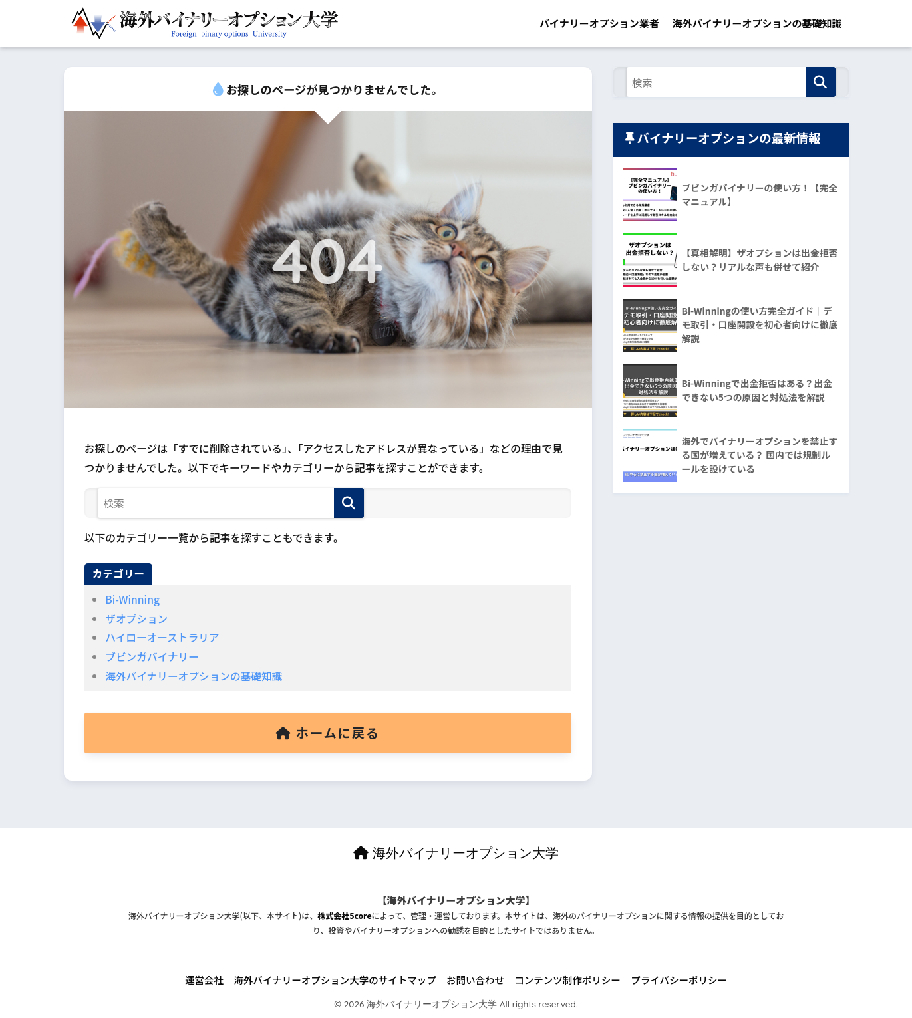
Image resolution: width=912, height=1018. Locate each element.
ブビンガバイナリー (152, 656)
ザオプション (136, 618)
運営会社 (204, 980)
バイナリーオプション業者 (599, 23)
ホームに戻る (328, 732)
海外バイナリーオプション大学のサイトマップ (334, 980)
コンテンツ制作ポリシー (567, 980)
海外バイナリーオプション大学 (456, 852)
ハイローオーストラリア (162, 637)
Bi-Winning (132, 599)
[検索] (349, 503)
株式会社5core (344, 915)
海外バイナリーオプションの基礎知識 (757, 23)
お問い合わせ (475, 980)
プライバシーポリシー (679, 980)
